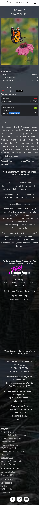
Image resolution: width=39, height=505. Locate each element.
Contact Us (6, 492)
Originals (5, 454)
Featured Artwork (8, 432)
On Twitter (5, 486)
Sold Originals (7, 457)
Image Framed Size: (8, 80)
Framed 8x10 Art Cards (10, 445)
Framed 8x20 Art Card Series (13, 451)
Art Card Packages (9, 464)
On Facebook (6, 482)
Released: (4, 74)
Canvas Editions (8, 441)
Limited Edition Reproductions (14, 435)
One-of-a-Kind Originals (11, 461)
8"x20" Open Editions (10, 448)
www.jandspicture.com (19, 299)
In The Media (6, 489)
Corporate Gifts (7, 475)
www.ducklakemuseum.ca (19, 204)
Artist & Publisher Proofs (12, 438)
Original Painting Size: (8, 77)
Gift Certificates (8, 471)
